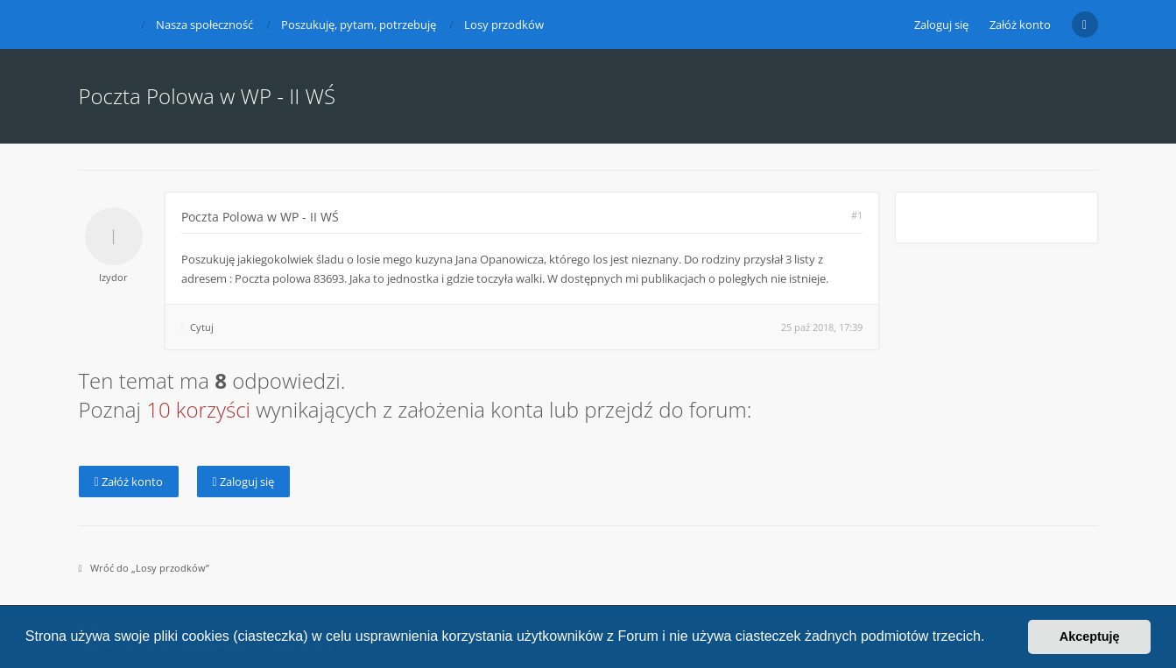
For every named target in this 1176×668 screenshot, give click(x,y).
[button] (991, 638)
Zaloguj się (243, 481)
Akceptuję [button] (1090, 636)
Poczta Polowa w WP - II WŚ (260, 216)
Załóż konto (1020, 24)
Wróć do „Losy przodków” (144, 567)
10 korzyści (198, 409)
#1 (857, 214)
